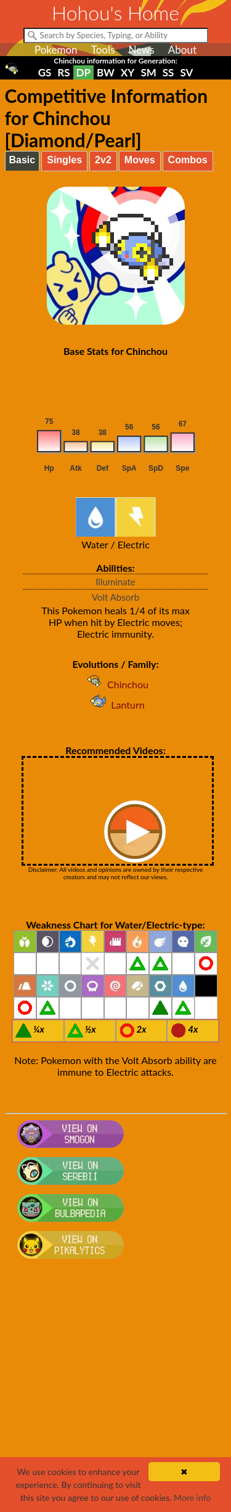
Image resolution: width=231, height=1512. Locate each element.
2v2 (103, 160)
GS (45, 72)
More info (192, 1497)
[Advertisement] (115, 1391)
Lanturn (115, 704)
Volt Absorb (115, 597)
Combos (188, 160)
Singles (64, 160)
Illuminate (115, 581)
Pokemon (56, 49)
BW (106, 72)
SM (148, 72)
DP (83, 72)
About (182, 49)
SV (186, 72)
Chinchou (115, 684)
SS (168, 72)
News (141, 49)
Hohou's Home (115, 13)
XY (127, 72)
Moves (139, 160)
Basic (22, 160)
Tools (103, 49)
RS (63, 72)
